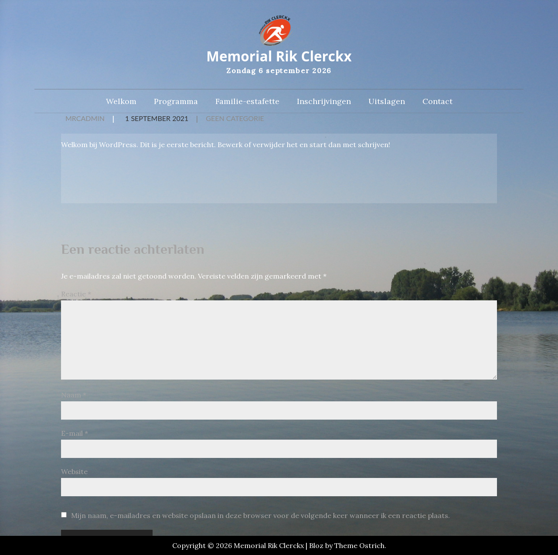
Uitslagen (386, 103)
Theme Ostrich (359, 545)
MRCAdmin (85, 119)
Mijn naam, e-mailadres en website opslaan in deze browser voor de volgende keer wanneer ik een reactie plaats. (260, 516)
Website (74, 472)
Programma (176, 103)
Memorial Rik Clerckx (279, 56)
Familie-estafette (247, 103)
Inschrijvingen (324, 103)
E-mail (74, 434)
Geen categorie (235, 119)
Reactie (76, 294)
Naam (73, 395)
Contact (437, 103)
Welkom (121, 103)
